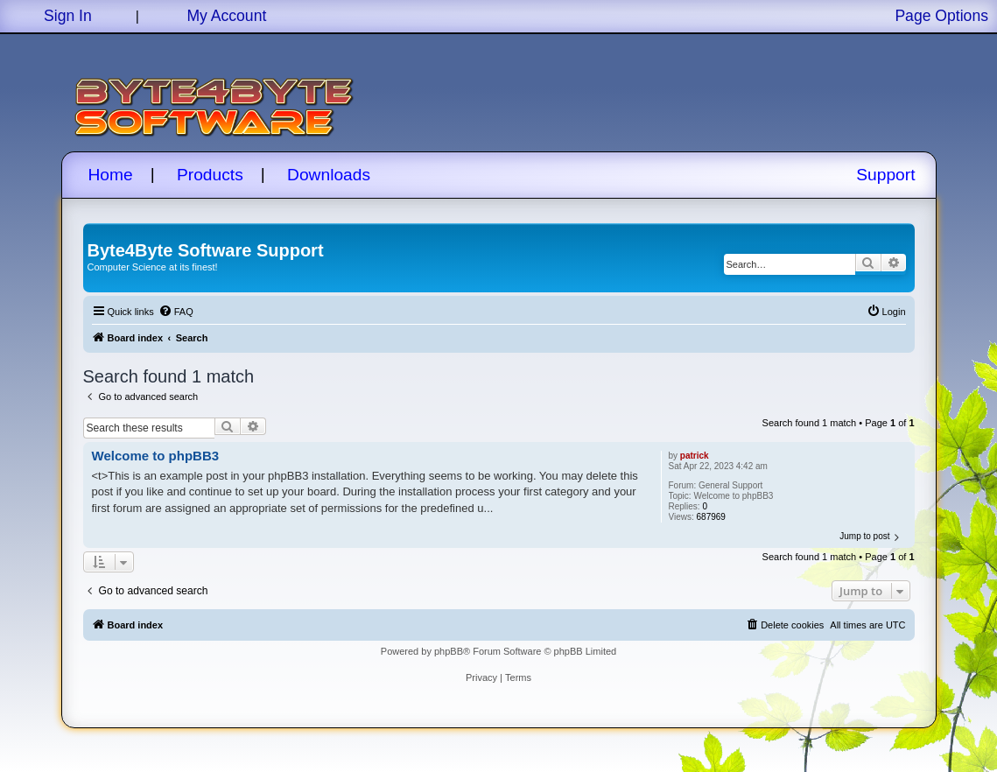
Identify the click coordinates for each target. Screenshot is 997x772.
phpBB (448, 651)
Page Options (941, 16)
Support (885, 174)
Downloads (328, 174)
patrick (694, 455)
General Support (730, 485)
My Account (226, 16)
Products (210, 174)
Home (110, 174)
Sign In (68, 16)
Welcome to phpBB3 (733, 496)
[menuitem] (175, 311)
